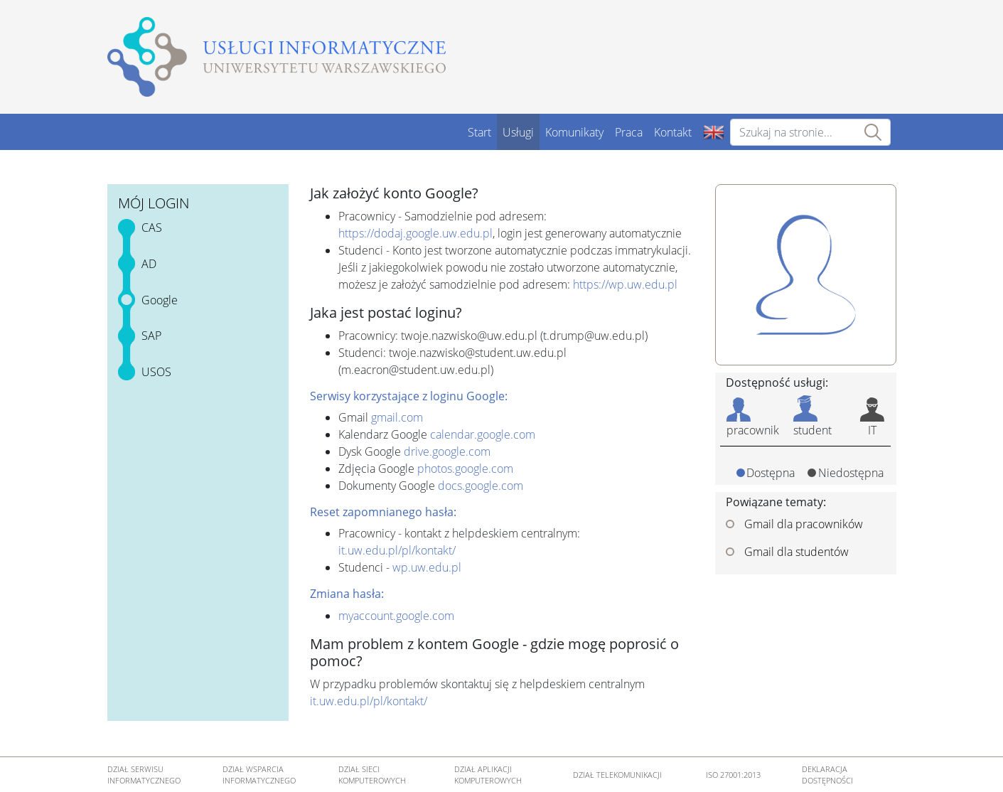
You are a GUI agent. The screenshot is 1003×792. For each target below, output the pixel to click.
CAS (151, 227)
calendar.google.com (482, 434)
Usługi (518, 132)
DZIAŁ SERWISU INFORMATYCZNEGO (144, 775)
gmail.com (397, 417)
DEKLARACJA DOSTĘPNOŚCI (827, 775)
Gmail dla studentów (787, 552)
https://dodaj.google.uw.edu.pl (415, 233)
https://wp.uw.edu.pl (625, 284)
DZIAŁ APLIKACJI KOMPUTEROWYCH (488, 775)
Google (159, 300)
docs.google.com (480, 485)
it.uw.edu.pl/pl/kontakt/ (397, 550)
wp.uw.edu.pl (426, 567)
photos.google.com (465, 468)
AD (148, 264)
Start (479, 132)
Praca (629, 132)
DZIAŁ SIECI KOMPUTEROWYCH (372, 775)
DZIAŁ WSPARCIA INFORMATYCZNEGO (259, 775)
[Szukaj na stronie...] (810, 132)
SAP (151, 335)
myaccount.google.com (396, 616)
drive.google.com (447, 451)
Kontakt (673, 132)
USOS (156, 372)
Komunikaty (574, 132)
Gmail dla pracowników (794, 524)
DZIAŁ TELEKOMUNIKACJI (617, 775)
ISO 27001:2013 (733, 775)
